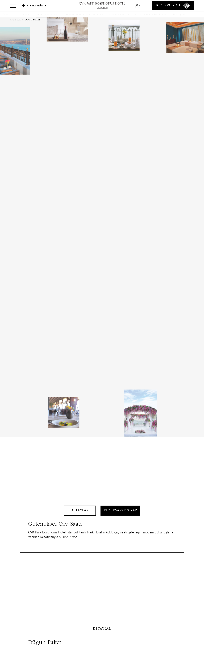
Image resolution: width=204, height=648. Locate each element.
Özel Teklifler (32, 19)
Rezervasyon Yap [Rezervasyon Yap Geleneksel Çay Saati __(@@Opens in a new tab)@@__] (120, 479)
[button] (8, 14)
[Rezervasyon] (173, 5)
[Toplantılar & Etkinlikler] (83, 14)
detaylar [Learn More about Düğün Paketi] (102, 597)
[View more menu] (13, 6)
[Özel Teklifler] (46, 14)
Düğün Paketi (45, 611)
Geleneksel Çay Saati (55, 492)
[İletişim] (179, 14)
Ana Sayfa (15, 19)
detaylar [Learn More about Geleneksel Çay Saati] (79, 479)
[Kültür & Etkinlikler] (151, 14)
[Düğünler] (22, 14)
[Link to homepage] (102, 5)
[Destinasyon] (119, 14)
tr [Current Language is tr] (140, 5)
